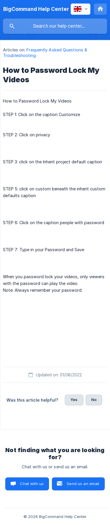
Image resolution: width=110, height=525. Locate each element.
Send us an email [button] (83, 483)
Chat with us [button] (32, 483)
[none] (36, 9)
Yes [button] (73, 399)
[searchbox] (55, 26)
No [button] (94, 399)
